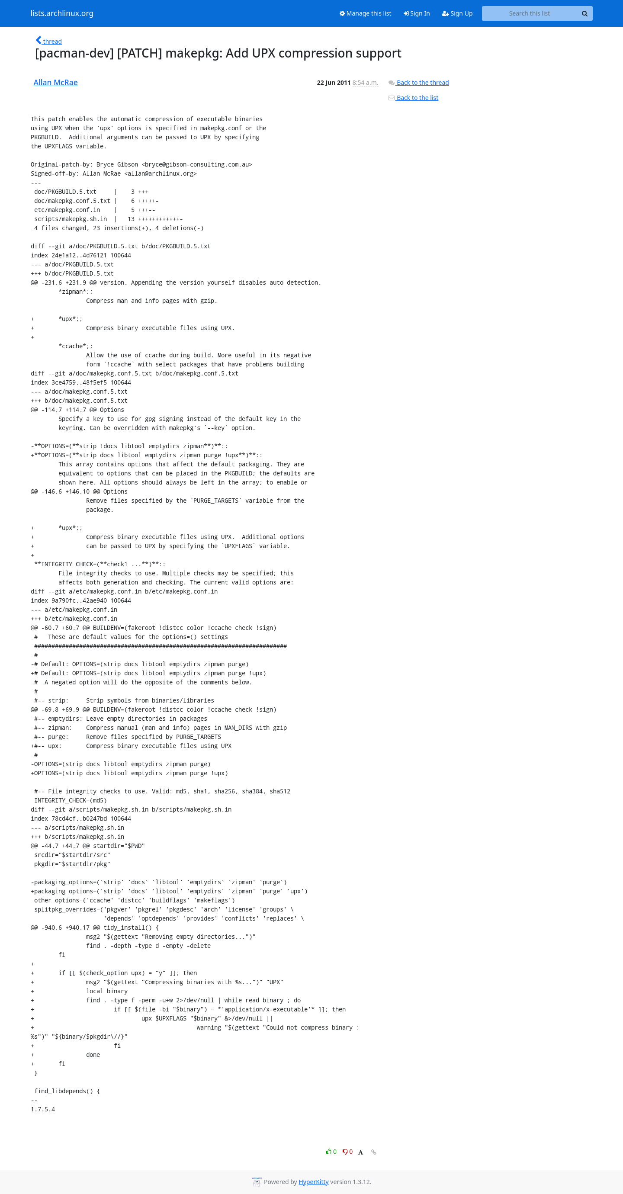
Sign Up (457, 13)
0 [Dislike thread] (348, 1151)
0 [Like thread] (332, 1151)
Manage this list (366, 13)
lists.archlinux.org (62, 13)
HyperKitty (313, 1182)
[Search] (585, 13)
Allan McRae (56, 82)
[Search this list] (530, 13)
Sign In (417, 13)
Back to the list (413, 97)
